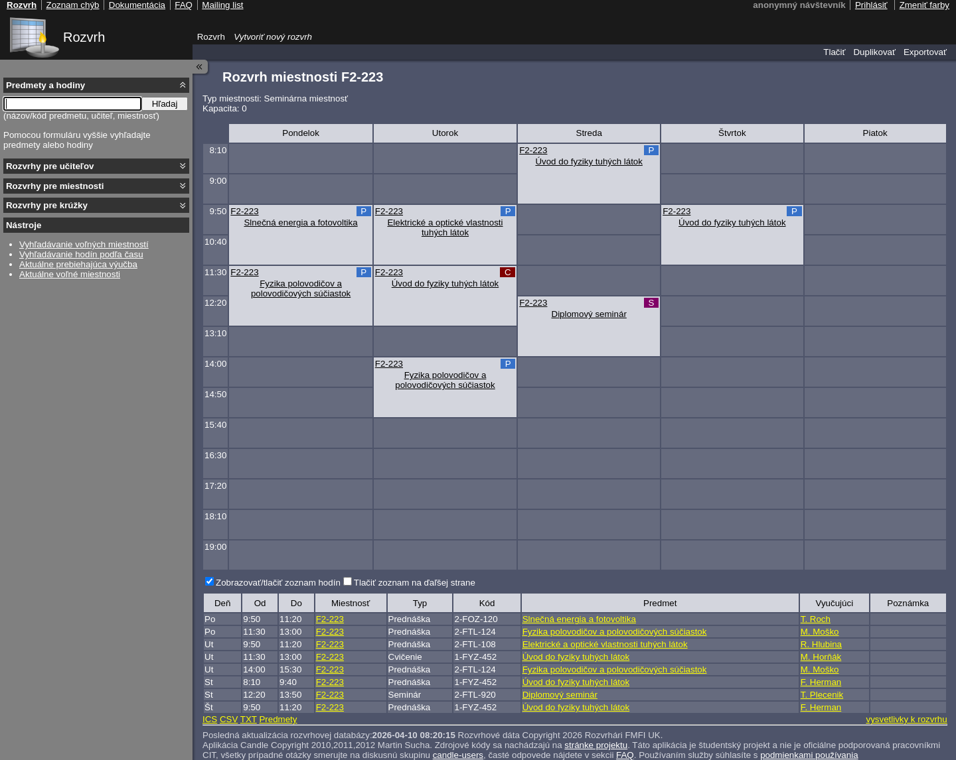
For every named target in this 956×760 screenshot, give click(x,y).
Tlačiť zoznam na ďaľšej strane (414, 583)
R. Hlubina (821, 644)
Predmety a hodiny (45, 85)
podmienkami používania (809, 755)
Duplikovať (874, 52)
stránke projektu (595, 745)
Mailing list (222, 5)
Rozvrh (84, 37)
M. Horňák (821, 657)
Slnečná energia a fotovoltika (300, 222)
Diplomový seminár (589, 314)
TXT (248, 719)
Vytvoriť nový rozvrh (273, 37)
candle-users (458, 755)
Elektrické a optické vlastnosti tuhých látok (445, 227)
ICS (209, 719)
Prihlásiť (871, 5)
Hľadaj (165, 104)
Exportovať (925, 52)
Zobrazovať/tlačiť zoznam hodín (278, 583)
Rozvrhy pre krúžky (47, 205)
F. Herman (821, 682)
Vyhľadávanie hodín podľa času (81, 254)
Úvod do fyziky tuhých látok (589, 161)
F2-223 (533, 150)
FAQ (625, 755)
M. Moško (820, 632)
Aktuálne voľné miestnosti (69, 274)
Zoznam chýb (72, 5)
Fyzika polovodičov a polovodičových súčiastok (301, 288)
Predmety (278, 719)
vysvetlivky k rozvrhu (906, 719)
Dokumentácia (137, 5)
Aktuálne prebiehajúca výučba (78, 264)
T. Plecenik (822, 695)
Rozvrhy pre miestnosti (55, 186)
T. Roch (816, 619)
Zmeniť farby (924, 5)
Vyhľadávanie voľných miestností (84, 244)
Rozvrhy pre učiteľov (50, 166)
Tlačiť (834, 52)
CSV (229, 719)
